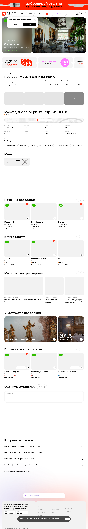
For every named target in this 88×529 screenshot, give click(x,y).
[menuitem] (21, 14)
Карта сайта (41, 512)
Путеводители (55, 509)
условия (31, 520)
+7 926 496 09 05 (70, 135)
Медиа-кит (41, 504)
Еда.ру (53, 512)
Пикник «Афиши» (56, 506)
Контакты (40, 515)
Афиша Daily (55, 504)
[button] (11, 145)
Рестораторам (69, 504)
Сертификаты (68, 511)
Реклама (40, 509)
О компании (41, 506)
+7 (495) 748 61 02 (70, 133)
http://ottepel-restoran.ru (11, 141)
